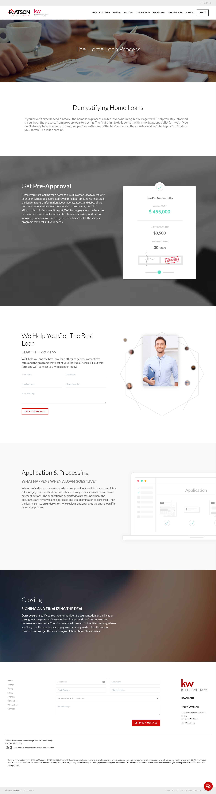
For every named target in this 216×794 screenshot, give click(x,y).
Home (10, 681)
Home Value (12, 701)
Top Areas (143, 12)
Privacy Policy (171, 790)
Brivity (17, 790)
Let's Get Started (35, 411)
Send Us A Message (146, 723)
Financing (159, 12)
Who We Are (175, 12)
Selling (128, 12)
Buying (117, 12)
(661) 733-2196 (188, 723)
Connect (190, 12)
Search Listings (101, 12)
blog (203, 12)
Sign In (205, 3)
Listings (10, 685)
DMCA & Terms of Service (190, 790)
